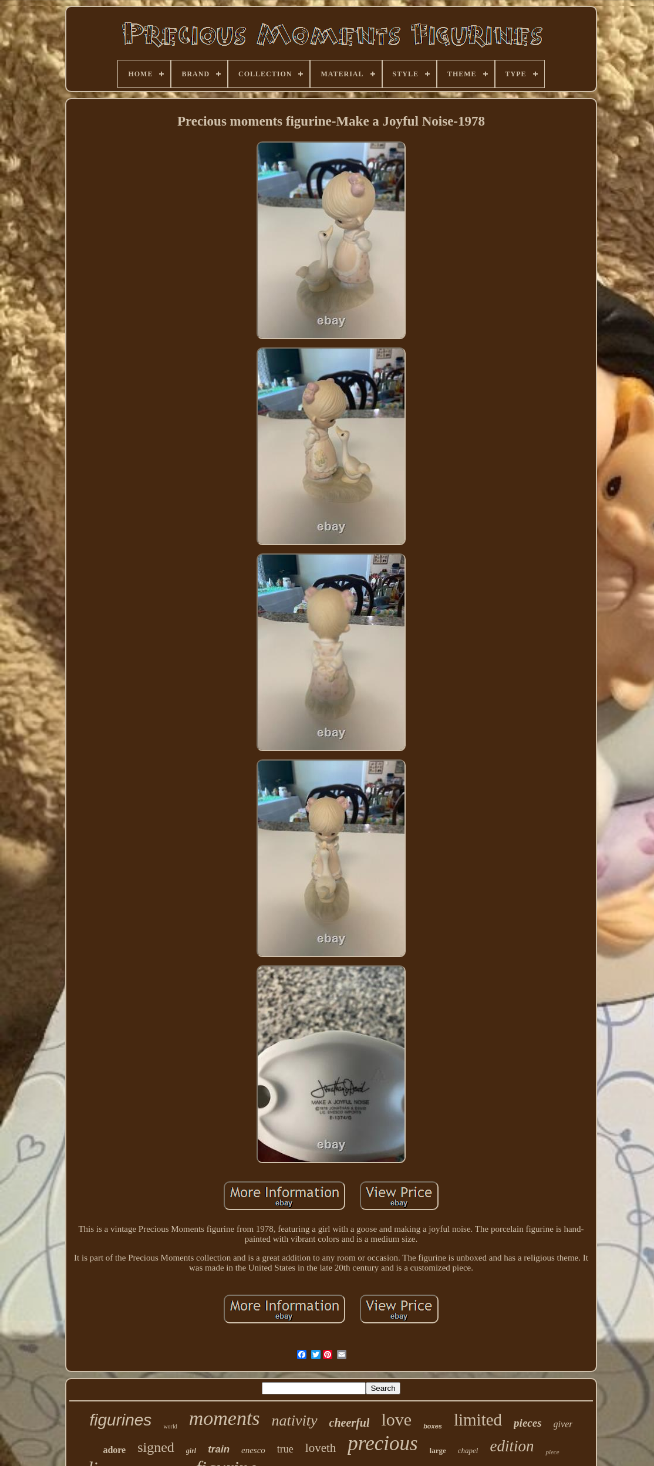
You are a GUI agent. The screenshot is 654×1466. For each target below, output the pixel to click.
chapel (468, 1450)
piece (552, 1451)
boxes (432, 1426)
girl (191, 1451)
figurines (121, 1420)
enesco (253, 1450)
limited (478, 1419)
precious (382, 1443)
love (396, 1419)
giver (563, 1424)
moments (224, 1418)
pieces (527, 1423)
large (438, 1450)
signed (155, 1447)
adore (114, 1450)
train (219, 1449)
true (285, 1449)
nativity (295, 1420)
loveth (320, 1448)
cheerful (349, 1422)
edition (512, 1446)
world (170, 1426)
